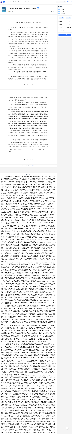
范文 (16, 1)
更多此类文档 (64, 30)
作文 (22, 1)
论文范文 (25, 1)
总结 (29, 1)
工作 (19, 1)
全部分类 (9, 1)
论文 (13, 1)
